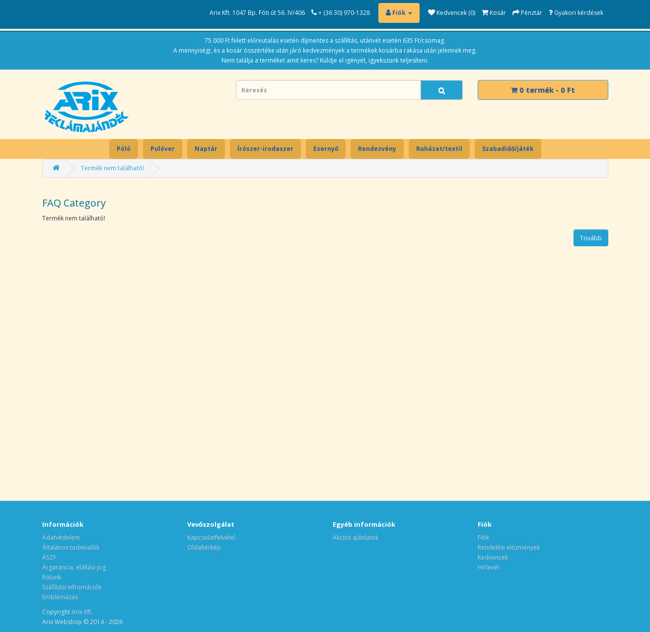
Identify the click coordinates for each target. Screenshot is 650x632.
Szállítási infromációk (71, 587)
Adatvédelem (61, 537)
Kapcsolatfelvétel (211, 537)
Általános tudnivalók (70, 547)
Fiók (483, 537)
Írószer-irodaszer (265, 148)
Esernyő (325, 148)
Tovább (591, 238)
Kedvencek (493, 557)
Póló (124, 148)
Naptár (206, 148)
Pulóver (162, 148)
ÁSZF (49, 557)
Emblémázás (60, 597)
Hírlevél (488, 567)
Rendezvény (377, 148)
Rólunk (51, 577)
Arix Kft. (82, 612)
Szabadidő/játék (508, 148)
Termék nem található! (112, 168)
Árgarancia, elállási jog (74, 567)
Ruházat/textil (439, 148)
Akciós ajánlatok (355, 537)
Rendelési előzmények (509, 547)
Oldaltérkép (204, 547)
